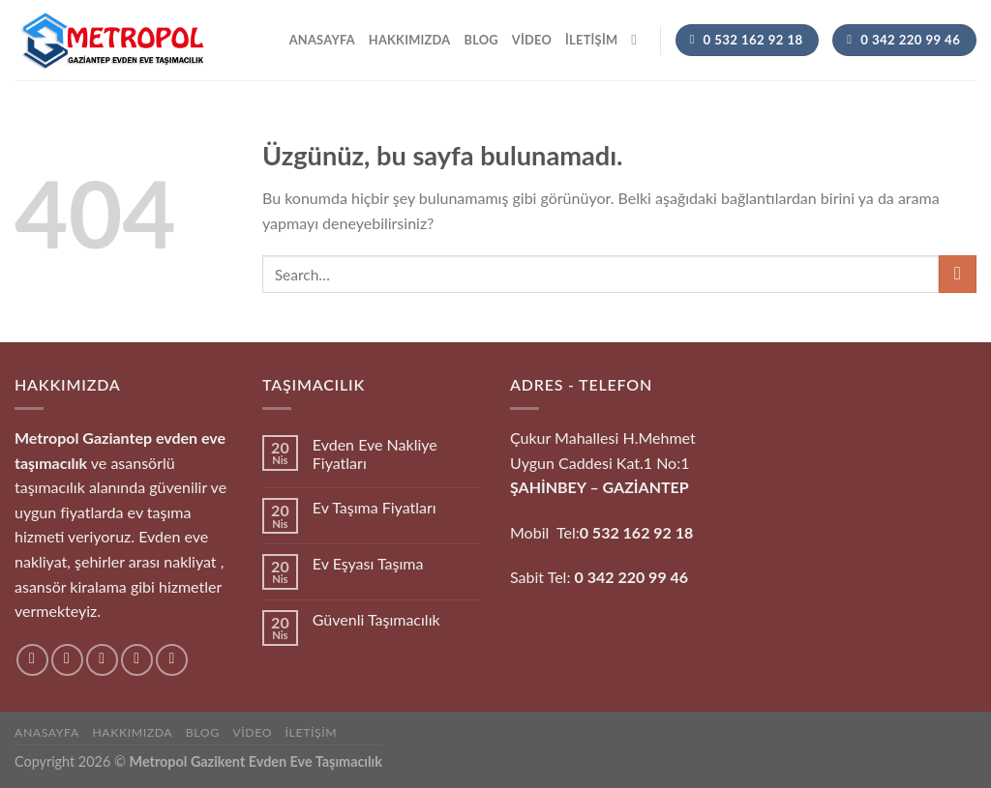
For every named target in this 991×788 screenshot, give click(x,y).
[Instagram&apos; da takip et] (67, 660)
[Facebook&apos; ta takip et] (32, 660)
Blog (480, 39)
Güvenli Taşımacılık (376, 619)
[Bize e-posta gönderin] (137, 660)
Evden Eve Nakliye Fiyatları (375, 453)
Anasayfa (322, 39)
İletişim (591, 39)
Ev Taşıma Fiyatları (374, 507)
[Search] (638, 39)
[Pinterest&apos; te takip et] (172, 660)
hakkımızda (410, 39)
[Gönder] (957, 274)
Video (532, 39)
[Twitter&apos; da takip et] (102, 660)
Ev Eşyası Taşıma (368, 563)
